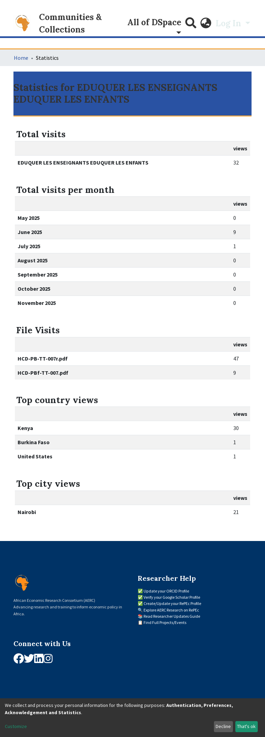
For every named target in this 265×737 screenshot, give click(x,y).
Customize (16, 726)
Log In (229, 23)
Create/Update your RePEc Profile (172, 603)
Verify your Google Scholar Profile (172, 597)
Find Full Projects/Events (165, 622)
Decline (223, 726)
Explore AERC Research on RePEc (171, 610)
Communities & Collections (70, 23)
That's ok (246, 726)
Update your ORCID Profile (166, 591)
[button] (206, 23)
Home (21, 57)
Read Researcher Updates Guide (172, 616)
